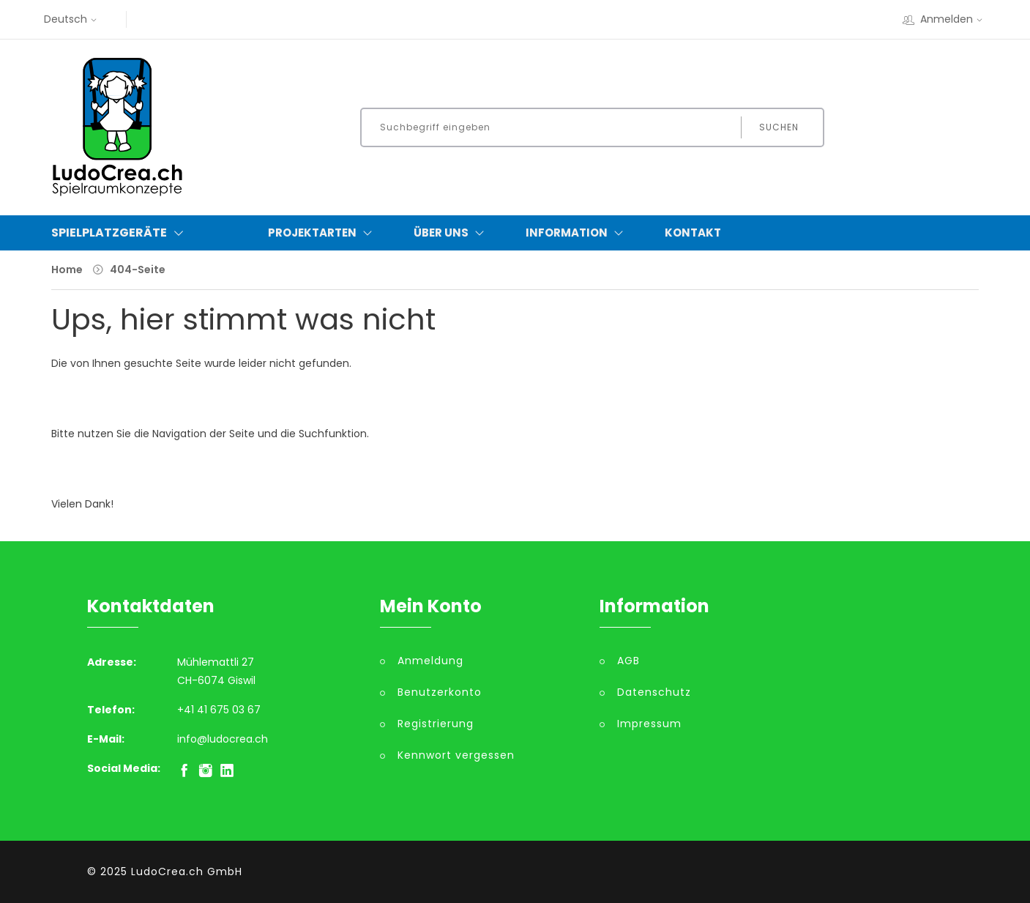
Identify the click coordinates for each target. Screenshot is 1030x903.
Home (67, 269)
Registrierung (436, 723)
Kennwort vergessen (456, 755)
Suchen (779, 127)
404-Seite (137, 269)
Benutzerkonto (440, 692)
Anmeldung (430, 660)
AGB (628, 660)
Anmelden (944, 19)
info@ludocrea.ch (222, 739)
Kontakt (693, 232)
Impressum (649, 723)
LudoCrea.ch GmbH (186, 871)
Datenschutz (654, 692)
